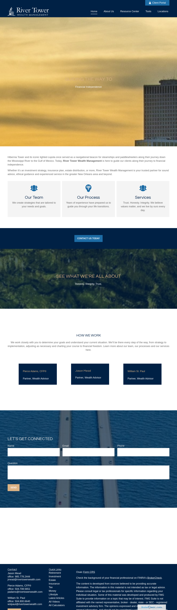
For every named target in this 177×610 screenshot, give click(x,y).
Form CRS (89, 572)
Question (13, 463)
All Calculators (57, 605)
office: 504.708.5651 (19, 589)
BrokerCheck (154, 577)
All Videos (54, 601)
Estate (52, 580)
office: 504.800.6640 (19, 601)
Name (11, 445)
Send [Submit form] (14, 487)
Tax (51, 587)
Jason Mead (83, 370)
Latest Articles (56, 598)
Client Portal (157, 2)
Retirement (55, 572)
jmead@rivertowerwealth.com (24, 579)
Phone (120, 445)
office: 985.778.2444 (19, 576)
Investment (55, 576)
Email (66, 445)
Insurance (54, 583)
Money (52, 590)
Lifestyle (53, 594)
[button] (94, 11)
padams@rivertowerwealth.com (25, 591)
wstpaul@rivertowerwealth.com (25, 604)
